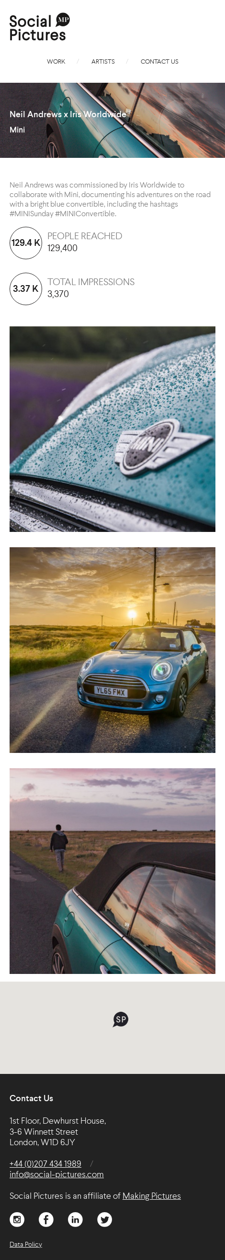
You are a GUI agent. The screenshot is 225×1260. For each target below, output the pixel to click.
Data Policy (26, 1244)
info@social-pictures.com (57, 1175)
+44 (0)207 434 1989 (45, 1164)
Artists (103, 62)
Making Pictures (152, 1196)
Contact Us (160, 62)
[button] (120, 1020)
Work (56, 62)
